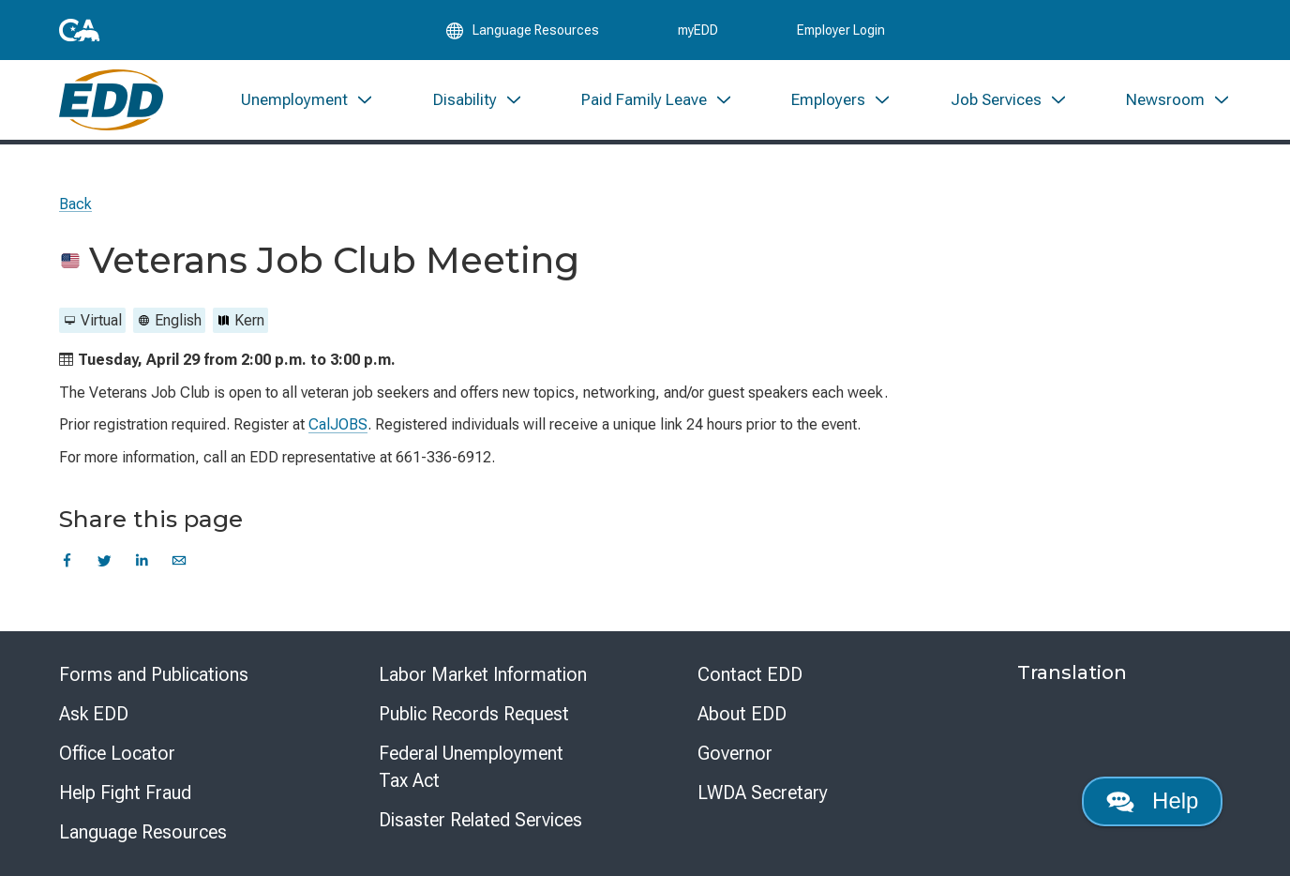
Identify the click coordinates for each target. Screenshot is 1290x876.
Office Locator (117, 753)
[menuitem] (307, 101)
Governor (735, 753)
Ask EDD (93, 713)
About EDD (742, 713)
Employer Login (841, 30)
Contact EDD (750, 674)
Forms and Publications (153, 674)
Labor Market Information (483, 674)
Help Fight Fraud (125, 792)
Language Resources (143, 832)
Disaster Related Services (480, 819)
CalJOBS (338, 424)
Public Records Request (474, 713)
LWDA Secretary (763, 792)
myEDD (698, 30)
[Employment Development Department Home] (111, 100)
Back (75, 204)
